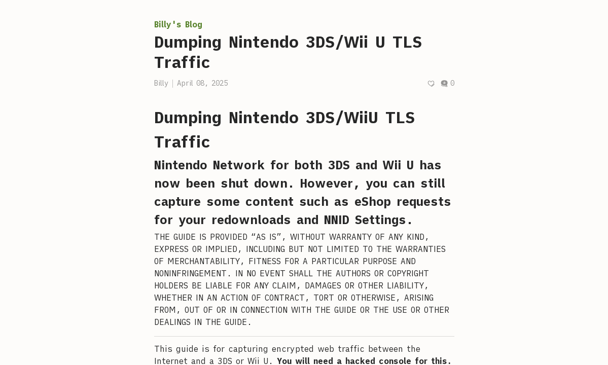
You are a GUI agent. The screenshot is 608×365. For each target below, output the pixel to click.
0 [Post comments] (447, 83)
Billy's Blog (178, 24)
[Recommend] (431, 83)
